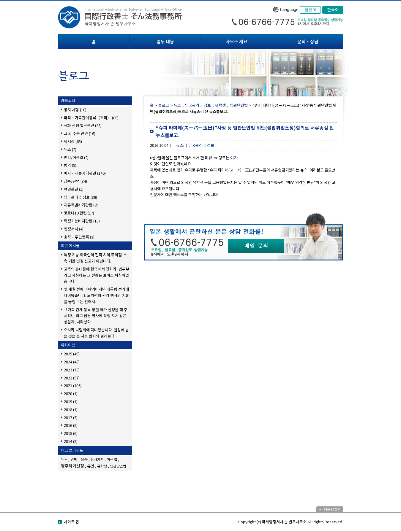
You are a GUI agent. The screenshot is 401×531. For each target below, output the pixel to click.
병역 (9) (70, 165)
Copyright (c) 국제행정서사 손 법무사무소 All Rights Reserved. (290, 521)
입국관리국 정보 (198, 105)
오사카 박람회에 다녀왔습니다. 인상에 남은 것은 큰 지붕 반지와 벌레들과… (96, 333)
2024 (72, 362)
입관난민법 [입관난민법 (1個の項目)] (118, 465)
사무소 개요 (236, 41)
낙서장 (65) (73, 141)
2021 (73, 385)
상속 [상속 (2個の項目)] (84, 459)
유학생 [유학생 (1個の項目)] (102, 465)
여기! (234, 157)
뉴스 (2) (70, 149)
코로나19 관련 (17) (79, 213)
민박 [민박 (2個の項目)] (74, 459)
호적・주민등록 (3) (79, 237)
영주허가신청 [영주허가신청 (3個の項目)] (72, 466)
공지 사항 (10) (75, 109)
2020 (71, 393)
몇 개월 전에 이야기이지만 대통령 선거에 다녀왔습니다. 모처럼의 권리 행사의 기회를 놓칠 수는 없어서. (96, 295)
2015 (71, 433)
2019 (71, 401)
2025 (72, 354)
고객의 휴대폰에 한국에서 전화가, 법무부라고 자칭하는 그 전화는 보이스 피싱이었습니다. (96, 275)
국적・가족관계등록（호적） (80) (91, 117)
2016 (71, 425)
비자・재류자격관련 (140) (85, 173)
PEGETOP (331, 509)
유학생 (220, 105)
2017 (71, 417)
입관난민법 (239, 105)
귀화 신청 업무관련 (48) (83, 125)
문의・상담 (307, 41)
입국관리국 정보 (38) (80, 197)
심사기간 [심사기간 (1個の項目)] (97, 459)
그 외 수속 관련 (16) (79, 133)
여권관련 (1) (73, 189)
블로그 (163, 105)
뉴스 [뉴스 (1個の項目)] (64, 459)
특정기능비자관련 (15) (82, 221)
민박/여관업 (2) (76, 157)
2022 (72, 378)
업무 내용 (165, 41)
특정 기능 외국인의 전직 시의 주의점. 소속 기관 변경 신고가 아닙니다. (95, 258)
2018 (71, 409)
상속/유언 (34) (75, 181)
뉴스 (177, 105)
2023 (72, 370)
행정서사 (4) (73, 229)
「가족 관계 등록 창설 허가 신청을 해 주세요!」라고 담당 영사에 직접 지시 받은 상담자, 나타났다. (95, 316)
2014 (71, 441)
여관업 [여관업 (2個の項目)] (112, 459)
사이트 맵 (71, 521)
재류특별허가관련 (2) (81, 205)
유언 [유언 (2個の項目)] (90, 466)
